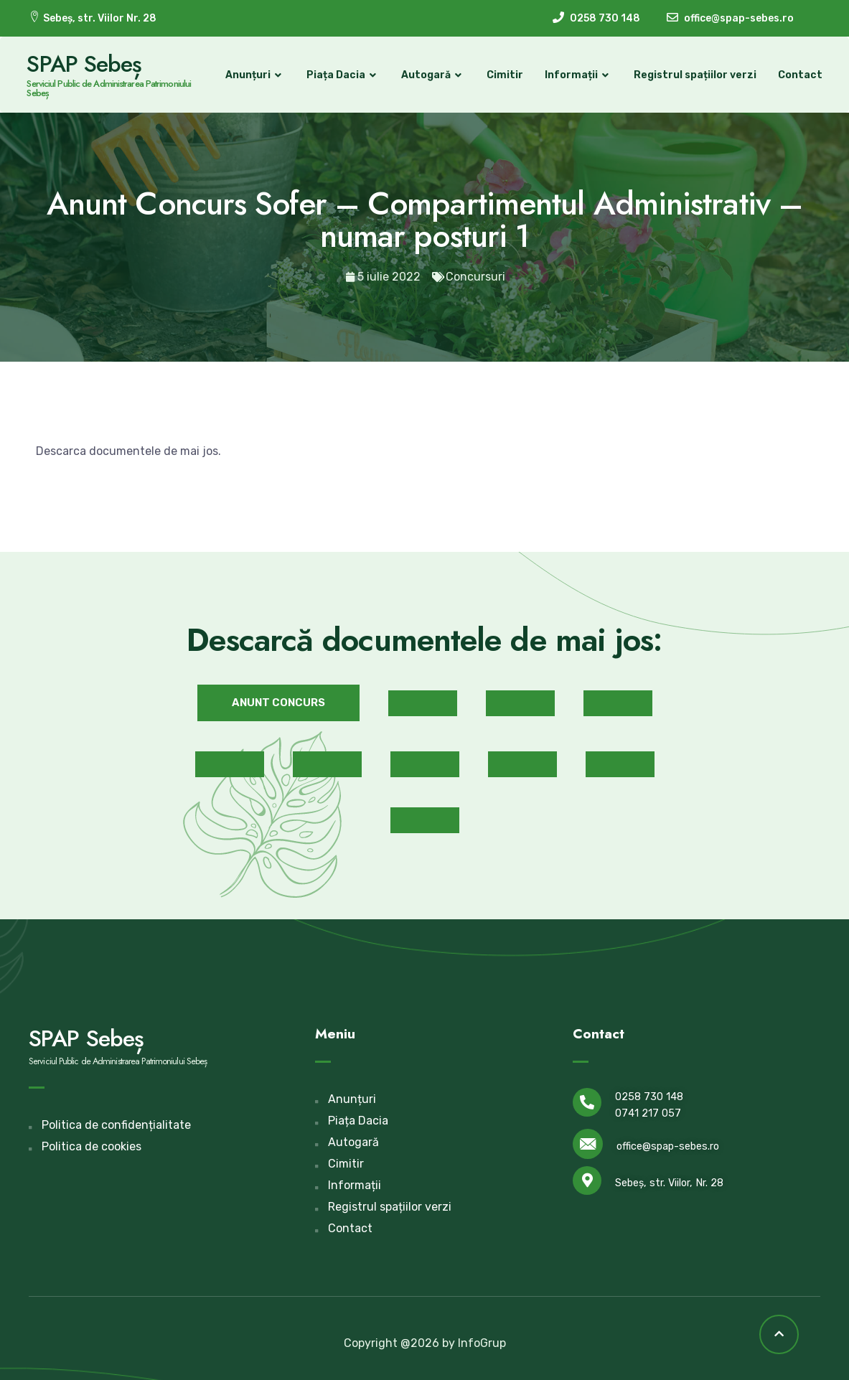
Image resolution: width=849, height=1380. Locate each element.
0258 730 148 (649, 1096)
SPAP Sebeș (86, 63)
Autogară (431, 75)
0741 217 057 (648, 1113)
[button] (278, 702)
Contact (798, 75)
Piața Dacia (340, 75)
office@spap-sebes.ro (667, 1146)
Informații (576, 75)
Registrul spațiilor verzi (693, 75)
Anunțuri (253, 75)
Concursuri (475, 276)
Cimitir (502, 75)
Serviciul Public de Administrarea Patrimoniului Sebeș (111, 88)
